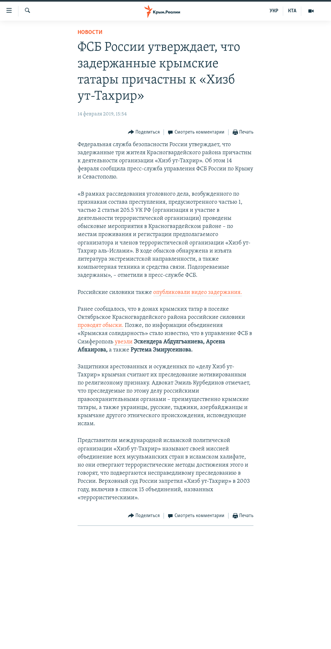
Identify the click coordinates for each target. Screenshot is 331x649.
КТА (292, 11)
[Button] (144, 132)
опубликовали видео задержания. (197, 292)
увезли (123, 342)
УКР (274, 11)
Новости (90, 32)
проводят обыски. (100, 325)
